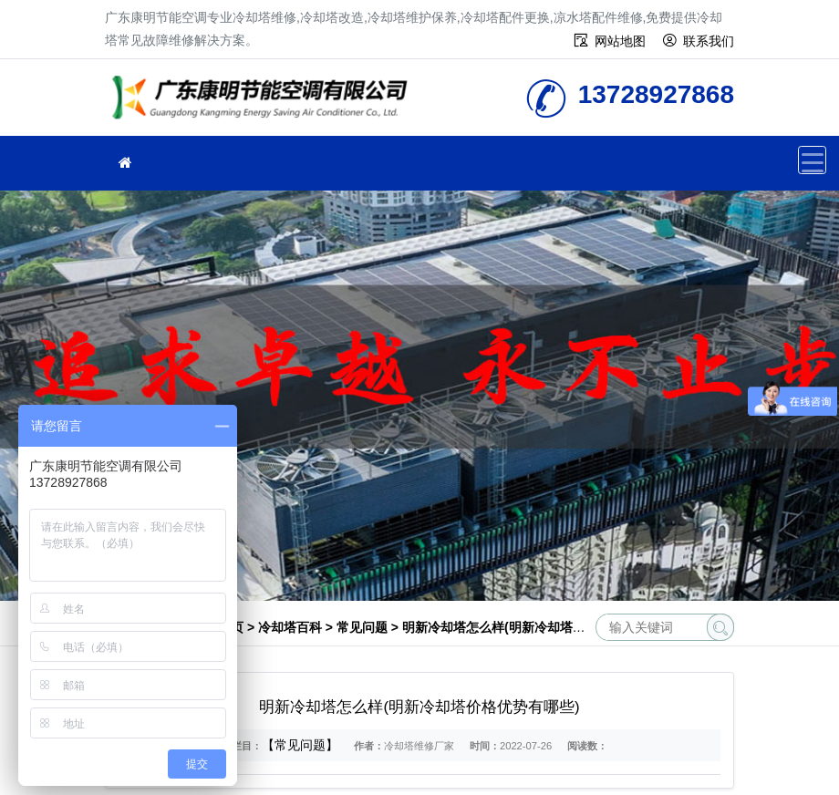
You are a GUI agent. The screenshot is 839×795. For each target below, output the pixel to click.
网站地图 (620, 41)
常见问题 (362, 627)
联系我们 (708, 41)
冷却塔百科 (290, 627)
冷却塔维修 (264, 103)
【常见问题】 (300, 745)
